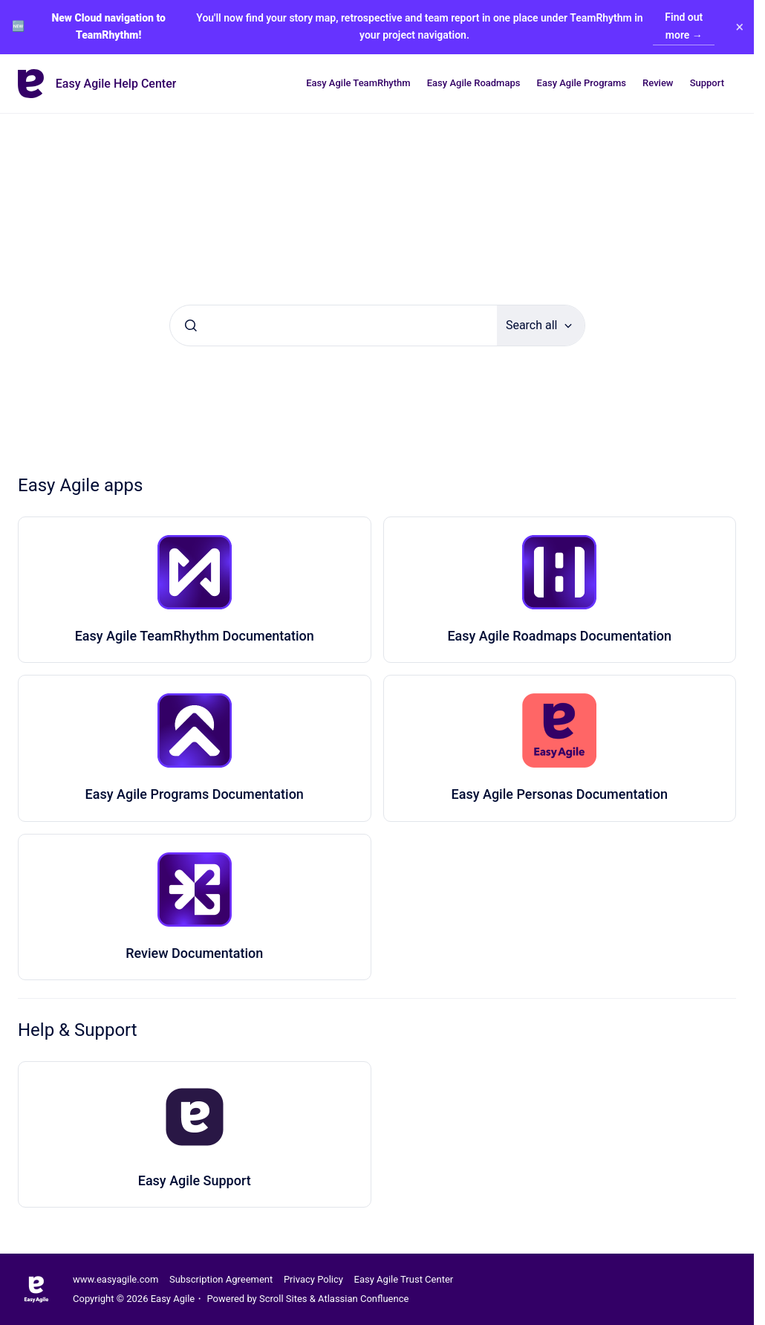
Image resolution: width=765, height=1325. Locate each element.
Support (707, 82)
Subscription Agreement (221, 1279)
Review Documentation (194, 953)
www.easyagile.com (115, 1279)
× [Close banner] (738, 26)
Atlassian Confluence (363, 1298)
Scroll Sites (283, 1298)
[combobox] (333, 325)
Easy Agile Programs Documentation (194, 794)
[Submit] (191, 325)
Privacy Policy (313, 1279)
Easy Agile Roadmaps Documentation (559, 636)
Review (657, 82)
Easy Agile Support (194, 1180)
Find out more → (684, 26)
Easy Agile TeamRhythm (358, 82)
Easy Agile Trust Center (404, 1279)
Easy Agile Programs (581, 82)
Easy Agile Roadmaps (474, 82)
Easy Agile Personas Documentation (560, 794)
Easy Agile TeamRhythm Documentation (194, 636)
